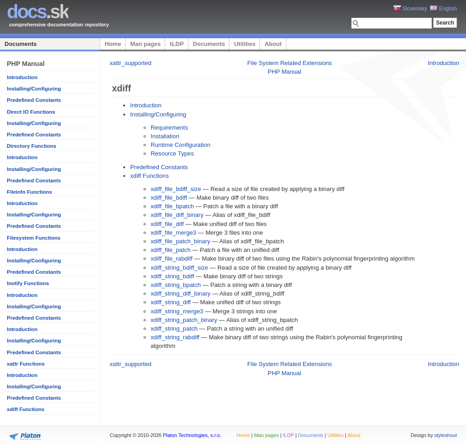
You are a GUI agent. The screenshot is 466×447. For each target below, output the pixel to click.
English (443, 8)
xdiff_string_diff (171, 302)
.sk (37, 11)
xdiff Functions (26, 409)
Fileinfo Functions (29, 192)
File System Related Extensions (289, 63)
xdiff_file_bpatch (172, 206)
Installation (165, 136)
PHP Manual (284, 71)
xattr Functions (26, 364)
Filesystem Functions (34, 238)
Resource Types (172, 153)
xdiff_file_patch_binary (180, 241)
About (273, 43)
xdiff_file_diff (167, 224)
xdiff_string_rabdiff (175, 337)
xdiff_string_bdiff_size (179, 267)
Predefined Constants (34, 100)
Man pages (145, 43)
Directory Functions (31, 146)
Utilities (244, 43)
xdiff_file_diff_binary (177, 214)
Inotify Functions (28, 283)
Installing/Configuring (34, 88)
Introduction (22, 77)
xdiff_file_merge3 (173, 232)
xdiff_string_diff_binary (180, 293)
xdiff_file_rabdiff (171, 258)
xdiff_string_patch (174, 328)
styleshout (445, 435)
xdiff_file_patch (171, 249)
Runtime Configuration (180, 144)
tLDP (176, 43)
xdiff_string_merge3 (177, 311)
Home (113, 43)
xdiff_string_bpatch (176, 284)
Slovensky (410, 8)
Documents (21, 43)
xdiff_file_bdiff (169, 197)
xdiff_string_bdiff (172, 276)
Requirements (169, 127)
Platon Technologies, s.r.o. (192, 435)
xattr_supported (131, 63)
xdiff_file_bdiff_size (176, 189)
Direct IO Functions (31, 112)
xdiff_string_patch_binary (184, 319)
